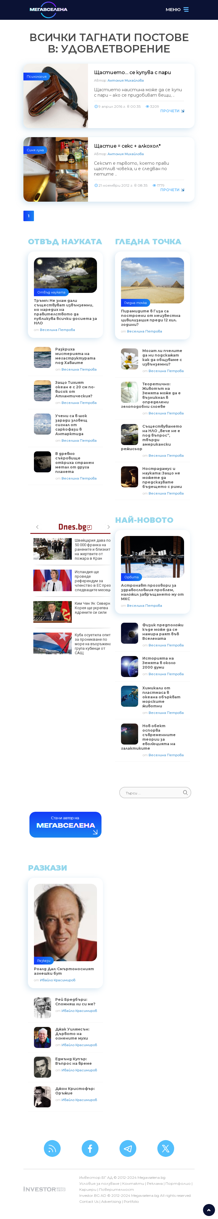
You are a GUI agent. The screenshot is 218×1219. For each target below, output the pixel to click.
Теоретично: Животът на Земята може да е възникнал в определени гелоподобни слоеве (151, 395)
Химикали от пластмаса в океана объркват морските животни (161, 697)
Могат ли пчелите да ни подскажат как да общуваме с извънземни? (162, 357)
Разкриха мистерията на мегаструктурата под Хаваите (75, 356)
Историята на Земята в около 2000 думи (159, 663)
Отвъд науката (51, 292)
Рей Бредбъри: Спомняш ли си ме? (75, 1001)
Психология (37, 76)
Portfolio (131, 1201)
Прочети (170, 111)
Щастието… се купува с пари (132, 72)
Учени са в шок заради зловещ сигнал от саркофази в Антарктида (71, 425)
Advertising (111, 1201)
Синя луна (35, 150)
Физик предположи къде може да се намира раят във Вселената (162, 632)
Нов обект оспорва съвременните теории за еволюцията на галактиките (148, 737)
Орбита (131, 577)
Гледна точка (135, 303)
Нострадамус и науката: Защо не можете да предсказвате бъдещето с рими (162, 477)
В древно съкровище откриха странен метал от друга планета (74, 462)
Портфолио (178, 1183)
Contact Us (88, 1201)
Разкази (43, 961)
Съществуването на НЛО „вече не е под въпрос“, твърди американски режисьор (151, 437)
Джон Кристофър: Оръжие (75, 1090)
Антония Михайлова (125, 80)
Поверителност (116, 1189)
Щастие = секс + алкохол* (127, 146)
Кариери (87, 1189)
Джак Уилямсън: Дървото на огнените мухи (72, 1033)
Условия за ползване (99, 1183)
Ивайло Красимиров (57, 980)
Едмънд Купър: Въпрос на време (73, 1061)
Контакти (133, 1183)
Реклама (155, 1183)
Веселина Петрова (57, 330)
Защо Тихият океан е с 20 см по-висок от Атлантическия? (75, 389)
